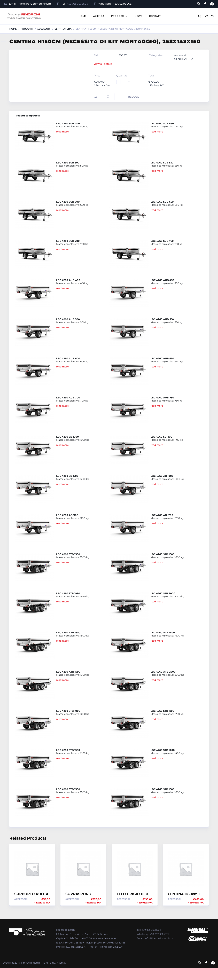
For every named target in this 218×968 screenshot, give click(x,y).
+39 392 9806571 (123, 3)
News (138, 16)
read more (62, 131)
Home (82, 16)
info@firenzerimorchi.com (34, 3)
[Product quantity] (125, 82)
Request (134, 96)
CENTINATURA (63, 28)
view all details (103, 63)
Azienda (98, 16)
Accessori (43, 28)
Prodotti (117, 16)
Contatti (155, 16)
